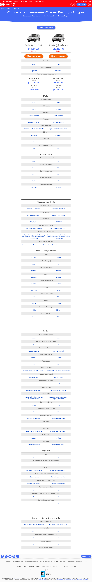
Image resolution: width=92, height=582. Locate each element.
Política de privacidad (82, 579)
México (55, 566)
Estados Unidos (46, 566)
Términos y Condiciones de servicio (66, 579)
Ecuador (38, 566)
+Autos (41, 1)
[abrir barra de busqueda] (71, 5)
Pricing (56, 561)
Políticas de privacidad (46, 561)
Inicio (2, 8)
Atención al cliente (18, 561)
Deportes (31, 1)
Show (36, 1)
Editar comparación (46, 27)
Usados (33, 88)
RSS (86, 561)
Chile (24, 566)
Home (3, 1)
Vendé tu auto (82, 4)
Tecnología (23, 1)
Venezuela (73, 566)
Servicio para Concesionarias (75, 561)
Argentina (9, 1)
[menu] (89, 4)
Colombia (31, 566)
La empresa (8, 561)
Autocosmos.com (41, 579)
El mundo (16, 1)
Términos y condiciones (31, 561)
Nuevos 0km (33, 81)
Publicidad (63, 561)
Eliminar (33, 51)
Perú (60, 566)
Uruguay (66, 566)
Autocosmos (17, 578)
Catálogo (8, 8)
